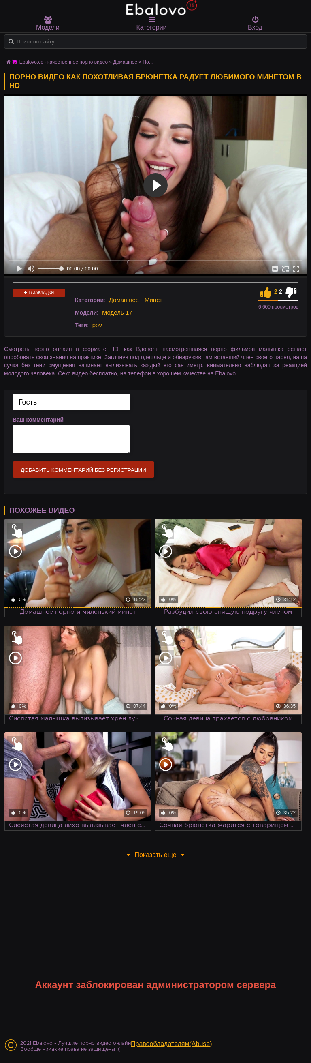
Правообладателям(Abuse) (171, 1043)
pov (97, 324)
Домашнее (124, 299)
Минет (153, 299)
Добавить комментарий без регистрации (83, 470)
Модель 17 (117, 312)
